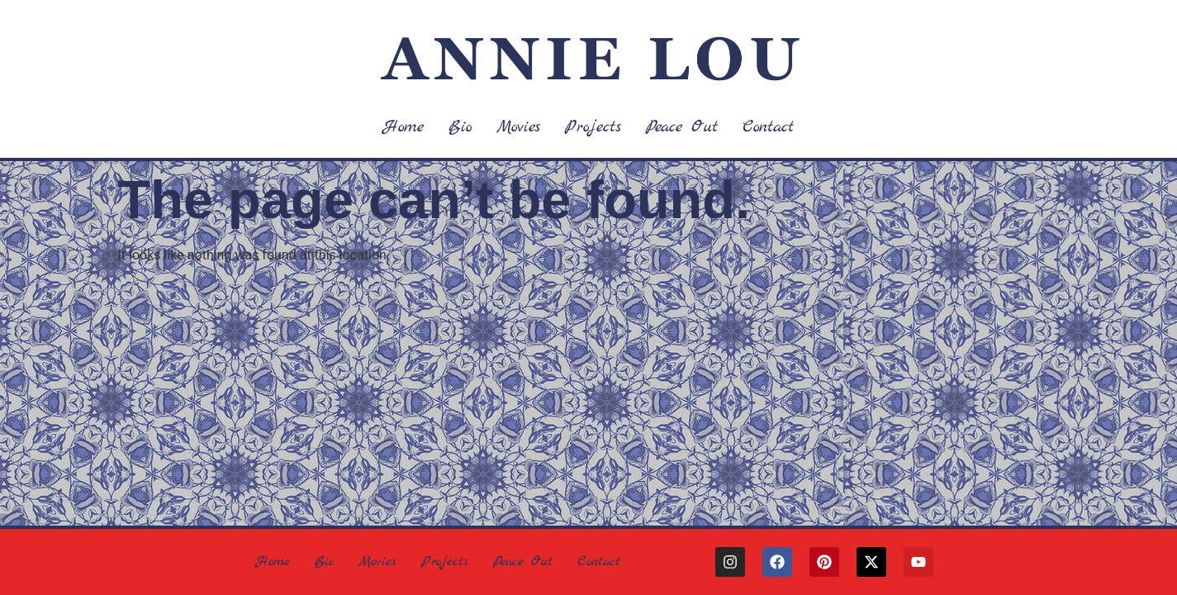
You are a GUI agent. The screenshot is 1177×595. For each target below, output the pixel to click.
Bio (460, 127)
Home (403, 127)
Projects (593, 127)
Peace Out (682, 127)
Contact (768, 127)
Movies (518, 127)
